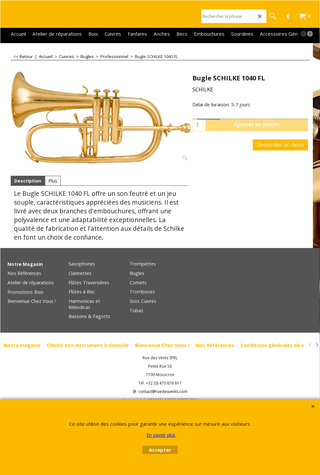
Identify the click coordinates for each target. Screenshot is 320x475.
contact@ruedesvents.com (162, 391)
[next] (310, 34)
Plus (52, 181)
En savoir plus (161, 435)
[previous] (303, 34)
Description (27, 181)
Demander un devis (280, 144)
